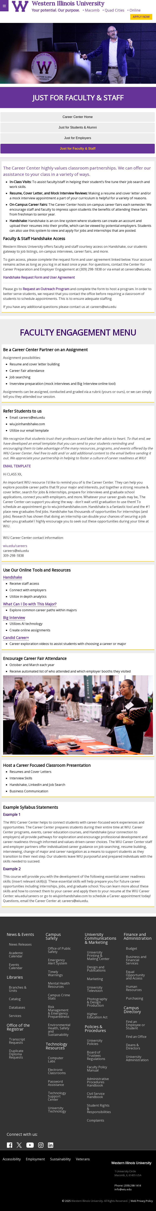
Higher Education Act (97, 1015)
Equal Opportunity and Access (135, 975)
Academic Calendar (16, 954)
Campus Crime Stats (59, 997)
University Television (95, 989)
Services (15, 1016)
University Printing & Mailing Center (98, 955)
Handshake (12, 577)
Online (135, 10)
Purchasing (134, 998)
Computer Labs (55, 1059)
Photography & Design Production (97, 1002)
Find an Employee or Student (135, 1024)
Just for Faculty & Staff (77, 148)
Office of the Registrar (18, 1027)
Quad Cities (114, 10)
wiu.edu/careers (15, 546)
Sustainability (60, 1159)
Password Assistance (56, 1083)
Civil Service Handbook (96, 1095)
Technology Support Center (57, 1096)
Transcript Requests (17, 1041)
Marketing (95, 979)
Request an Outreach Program (46, 289)
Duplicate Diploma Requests (16, 1054)
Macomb (92, 10)
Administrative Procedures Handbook (98, 1082)
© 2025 (66, 1201)
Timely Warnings (55, 973)
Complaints (95, 1120)
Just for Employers (77, 138)
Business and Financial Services (136, 960)
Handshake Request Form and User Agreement (39, 277)
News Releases (20, 944)
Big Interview (14, 617)
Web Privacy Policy (142, 1201)
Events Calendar (16, 966)
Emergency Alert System (57, 961)
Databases (17, 1007)
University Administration (137, 1058)
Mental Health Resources (59, 985)
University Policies (94, 1042)
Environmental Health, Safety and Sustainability (59, 1030)
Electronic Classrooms (57, 1071)
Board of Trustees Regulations (96, 1055)
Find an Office (136, 1036)
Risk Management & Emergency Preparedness (58, 1012)
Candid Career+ (16, 637)
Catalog (15, 999)
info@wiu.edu (123, 1189)
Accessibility (12, 1159)
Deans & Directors (133, 1046)
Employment (35, 1159)
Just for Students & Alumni (77, 127)
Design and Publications (96, 969)
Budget (131, 948)
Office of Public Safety (59, 950)
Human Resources (134, 988)
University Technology (57, 1109)
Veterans (83, 1159)
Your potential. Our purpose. (56, 10)
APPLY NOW (141, 17)
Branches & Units (17, 989)
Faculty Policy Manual (97, 1069)
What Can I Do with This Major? (29, 604)
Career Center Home (78, 117)
